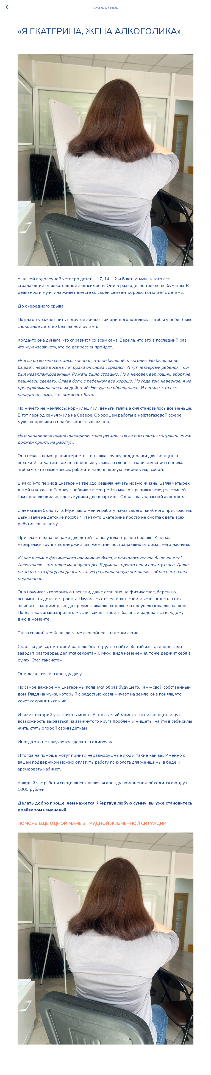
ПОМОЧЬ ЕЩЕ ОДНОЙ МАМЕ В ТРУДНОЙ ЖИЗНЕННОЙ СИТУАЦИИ (92, 823)
